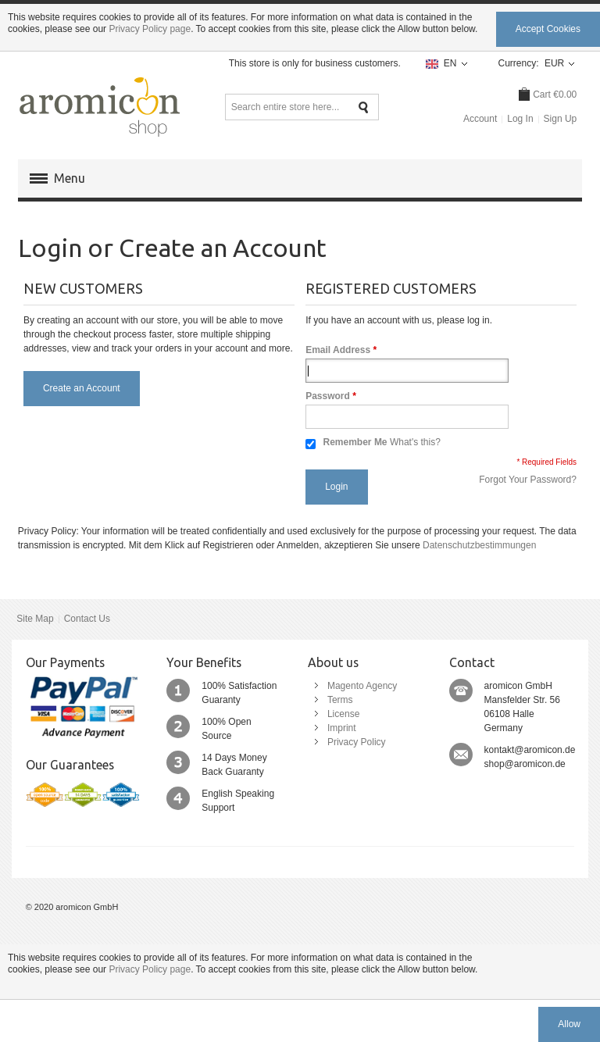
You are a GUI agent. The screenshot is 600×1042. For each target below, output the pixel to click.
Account (480, 118)
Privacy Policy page (150, 28)
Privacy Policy (356, 742)
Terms (340, 699)
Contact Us (87, 618)
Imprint (341, 728)
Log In (520, 118)
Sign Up (560, 118)
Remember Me (355, 442)
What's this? (415, 442)
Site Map (34, 618)
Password (327, 396)
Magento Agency (362, 685)
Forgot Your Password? (528, 479)
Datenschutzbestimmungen (479, 545)
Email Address (337, 350)
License (343, 713)
